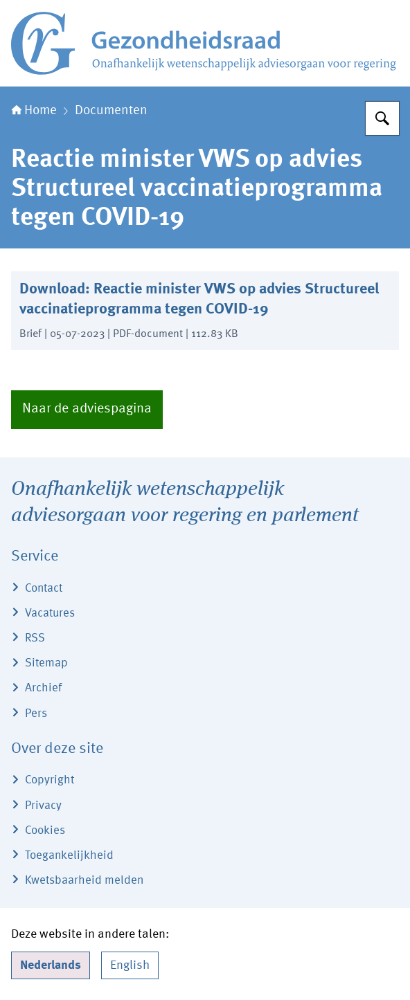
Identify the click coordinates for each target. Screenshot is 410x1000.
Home (34, 111)
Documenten (111, 111)
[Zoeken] (382, 118)
